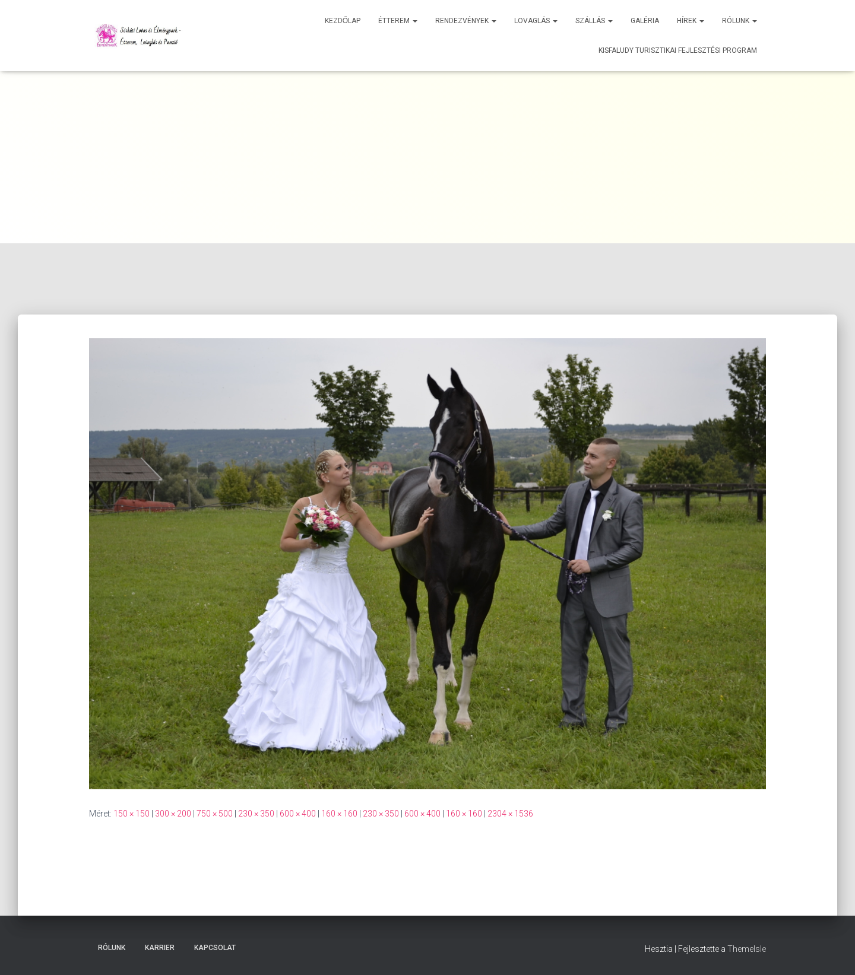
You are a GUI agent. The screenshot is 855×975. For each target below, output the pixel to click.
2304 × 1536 (510, 813)
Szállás (594, 21)
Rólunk (739, 21)
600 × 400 (298, 813)
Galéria (645, 21)
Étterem (397, 21)
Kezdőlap (342, 21)
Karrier (160, 948)
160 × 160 (339, 813)
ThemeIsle (746, 949)
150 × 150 (131, 813)
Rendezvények (465, 21)
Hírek (690, 21)
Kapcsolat (215, 948)
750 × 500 (215, 813)
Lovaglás (536, 21)
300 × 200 (173, 813)
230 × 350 (256, 813)
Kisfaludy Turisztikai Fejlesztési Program (677, 50)
